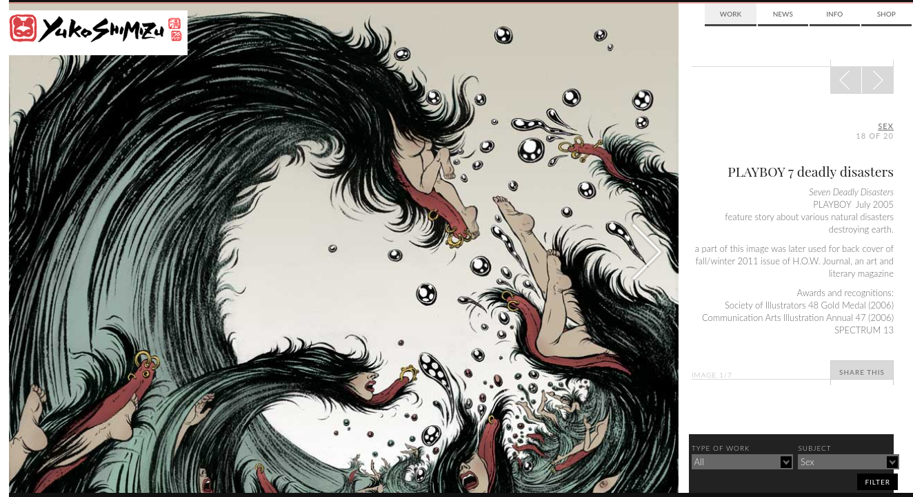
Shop (886, 14)
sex (886, 125)
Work (730, 14)
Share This (862, 372)
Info (834, 14)
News (783, 14)
